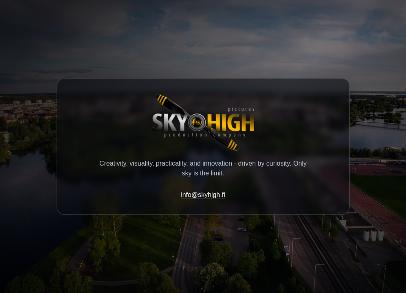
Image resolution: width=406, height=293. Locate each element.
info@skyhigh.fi (203, 194)
